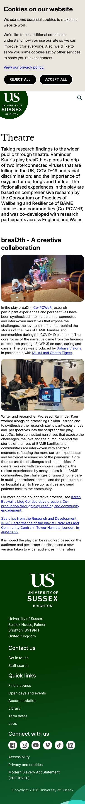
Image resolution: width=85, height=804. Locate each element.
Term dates (17, 716)
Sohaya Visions (69, 348)
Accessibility (19, 757)
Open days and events (27, 693)
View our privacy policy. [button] (24, 67)
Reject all (20, 79)
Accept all (56, 79)
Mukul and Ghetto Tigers (52, 353)
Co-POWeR (42, 307)
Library (14, 708)
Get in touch (18, 658)
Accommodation (22, 700)
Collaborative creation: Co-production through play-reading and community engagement (40, 506)
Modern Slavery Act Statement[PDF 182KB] (34, 775)
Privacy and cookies (25, 764)
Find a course (19, 685)
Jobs (12, 723)
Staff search (18, 665)
